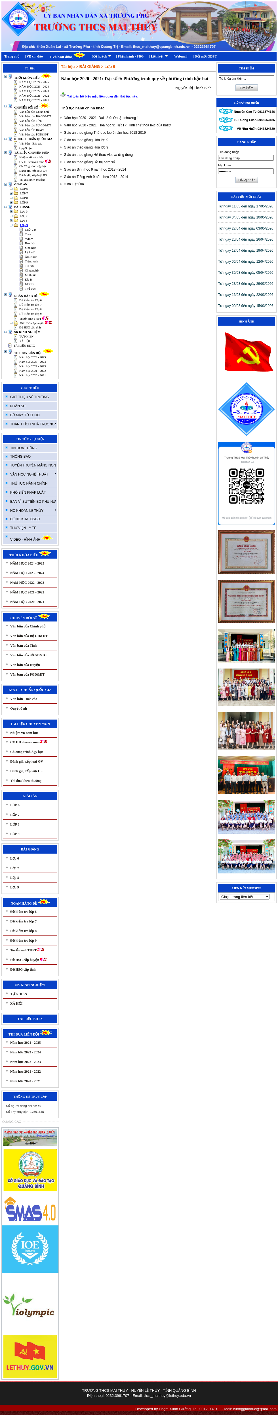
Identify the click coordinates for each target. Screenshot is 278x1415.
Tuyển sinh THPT (34, 318)
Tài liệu (68, 66)
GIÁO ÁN (20, 184)
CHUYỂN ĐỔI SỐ (32, 107)
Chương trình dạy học (33, 166)
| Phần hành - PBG (130, 56)
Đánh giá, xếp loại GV (33, 170)
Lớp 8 (24, 220)
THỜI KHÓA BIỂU (33, 77)
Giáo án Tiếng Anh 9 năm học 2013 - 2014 (96, 177)
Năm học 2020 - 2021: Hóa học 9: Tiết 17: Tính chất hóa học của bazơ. (118, 125)
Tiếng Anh (31, 261)
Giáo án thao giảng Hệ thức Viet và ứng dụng (98, 155)
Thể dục (30, 288)
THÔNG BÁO (20, 457)
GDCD (29, 284)
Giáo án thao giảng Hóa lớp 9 (86, 140)
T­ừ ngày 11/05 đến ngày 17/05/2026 (245, 206)
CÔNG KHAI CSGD (25, 519)
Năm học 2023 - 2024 (32, 361)
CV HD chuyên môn (35, 162)
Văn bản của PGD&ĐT (34, 134)
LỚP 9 (24, 202)
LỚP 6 (24, 188)
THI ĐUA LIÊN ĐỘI (34, 353)
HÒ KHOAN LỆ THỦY (33, 510)
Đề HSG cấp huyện (36, 323)
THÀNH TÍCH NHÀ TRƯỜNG (33, 424)
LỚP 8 (24, 198)
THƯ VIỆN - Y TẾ (23, 528)
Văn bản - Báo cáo (30, 143)
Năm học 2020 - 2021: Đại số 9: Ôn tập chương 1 (101, 118)
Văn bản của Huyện (32, 129)
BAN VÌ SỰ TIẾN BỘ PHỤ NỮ (33, 501)
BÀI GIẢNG (22, 207)
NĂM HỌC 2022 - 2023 (34, 91)
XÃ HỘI (24, 341)
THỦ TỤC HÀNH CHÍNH (29, 483)
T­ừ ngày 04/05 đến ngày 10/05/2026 (245, 217)
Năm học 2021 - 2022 (32, 370)
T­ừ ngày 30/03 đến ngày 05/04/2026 (245, 273)
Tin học (29, 266)
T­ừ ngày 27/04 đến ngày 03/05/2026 (245, 228)
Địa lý (28, 279)
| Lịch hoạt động (67, 55)
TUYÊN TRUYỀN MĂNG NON (33, 465)
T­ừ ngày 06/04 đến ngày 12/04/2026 (245, 262)
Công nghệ (32, 270)
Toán (28, 234)
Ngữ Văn (30, 229)
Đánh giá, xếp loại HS (33, 175)
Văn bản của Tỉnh (30, 120)
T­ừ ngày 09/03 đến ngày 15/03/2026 (245, 306)
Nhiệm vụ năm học (31, 157)
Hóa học (30, 243)
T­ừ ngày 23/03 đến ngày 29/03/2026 (245, 284)
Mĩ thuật (30, 275)
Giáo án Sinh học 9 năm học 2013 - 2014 (95, 169)
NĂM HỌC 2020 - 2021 (34, 100)
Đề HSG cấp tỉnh (30, 327)
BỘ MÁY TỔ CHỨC (25, 415)
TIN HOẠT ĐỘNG (23, 448)
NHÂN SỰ (18, 406)
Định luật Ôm (74, 184)
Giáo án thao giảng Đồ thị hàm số (89, 162)
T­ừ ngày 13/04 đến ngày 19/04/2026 (245, 251)
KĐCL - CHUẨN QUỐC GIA (33, 139)
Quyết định (26, 148)
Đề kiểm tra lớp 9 (30, 313)
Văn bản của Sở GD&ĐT (35, 125)
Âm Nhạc (31, 256)
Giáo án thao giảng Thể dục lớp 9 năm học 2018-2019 (105, 133)
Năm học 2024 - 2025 (32, 357)
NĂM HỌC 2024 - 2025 (34, 82)
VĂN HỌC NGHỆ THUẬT (33, 474)
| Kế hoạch (101, 56)
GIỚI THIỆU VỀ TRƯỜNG (29, 397)
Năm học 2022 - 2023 (32, 366)
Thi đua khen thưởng (32, 179)
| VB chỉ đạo (34, 56)
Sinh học (30, 247)
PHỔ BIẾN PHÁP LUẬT (28, 493)
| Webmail (180, 56)
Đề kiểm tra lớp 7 (30, 304)
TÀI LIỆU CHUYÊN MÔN (31, 152)
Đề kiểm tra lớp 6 (30, 300)
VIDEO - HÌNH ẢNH (31, 538)
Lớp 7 (24, 216)
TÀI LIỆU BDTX (24, 345)
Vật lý (29, 238)
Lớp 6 (24, 211)
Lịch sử (29, 252)
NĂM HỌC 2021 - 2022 (34, 95)
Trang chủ (11, 56)
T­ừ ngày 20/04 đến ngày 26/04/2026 (245, 239)
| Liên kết (158, 56)
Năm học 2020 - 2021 (32, 375)
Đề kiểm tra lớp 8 (30, 309)
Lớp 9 (24, 225)
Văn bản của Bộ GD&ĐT (35, 116)
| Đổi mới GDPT (205, 56)
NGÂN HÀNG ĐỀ (32, 296)
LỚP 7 (24, 193)
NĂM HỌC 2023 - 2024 (34, 86)
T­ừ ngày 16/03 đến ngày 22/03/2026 (245, 295)
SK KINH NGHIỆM (27, 332)
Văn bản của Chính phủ (34, 111)
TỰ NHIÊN (26, 336)
